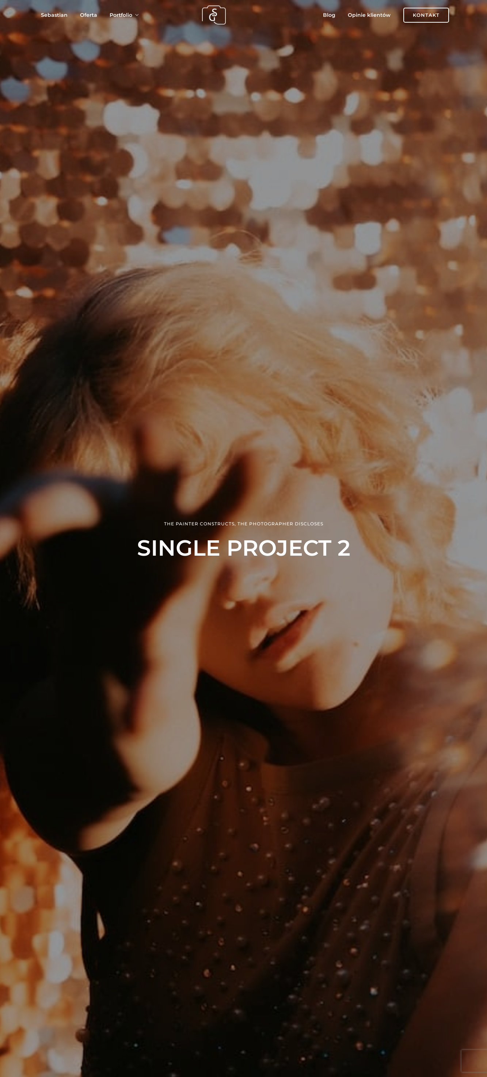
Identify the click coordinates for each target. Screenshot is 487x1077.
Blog (329, 15)
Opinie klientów (369, 15)
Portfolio (121, 15)
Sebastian (54, 15)
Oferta (88, 15)
